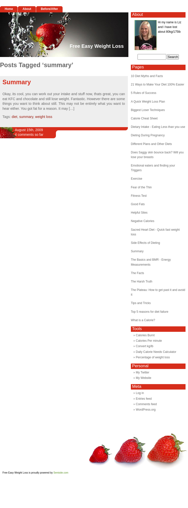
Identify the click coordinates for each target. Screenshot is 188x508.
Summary (16, 82)
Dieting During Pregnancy (148, 135)
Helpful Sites (139, 212)
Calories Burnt (145, 335)
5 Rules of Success (143, 93)
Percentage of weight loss (153, 357)
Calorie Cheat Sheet (144, 118)
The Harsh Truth (141, 281)
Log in (140, 393)
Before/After (49, 9)
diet (14, 117)
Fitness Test (139, 196)
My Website (143, 378)
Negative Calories (142, 221)
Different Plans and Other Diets (151, 144)
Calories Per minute (149, 340)
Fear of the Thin (141, 187)
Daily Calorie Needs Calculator (156, 352)
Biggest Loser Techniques (148, 110)
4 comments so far (29, 135)
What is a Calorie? (143, 320)
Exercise (136, 178)
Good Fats (138, 204)
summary (26, 117)
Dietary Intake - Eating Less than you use (158, 127)
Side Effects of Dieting (145, 243)
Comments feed (146, 404)
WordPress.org (146, 409)
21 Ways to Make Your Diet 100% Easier (157, 84)
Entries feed (144, 398)
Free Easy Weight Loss (97, 46)
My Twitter (142, 372)
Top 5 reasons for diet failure (149, 311)
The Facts (137, 273)
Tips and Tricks (141, 303)
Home (9, 9)
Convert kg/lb (144, 346)
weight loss (43, 117)
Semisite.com (60, 472)
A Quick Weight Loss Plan (148, 101)
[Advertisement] (46, 199)
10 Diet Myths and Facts (147, 76)
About (27, 9)
